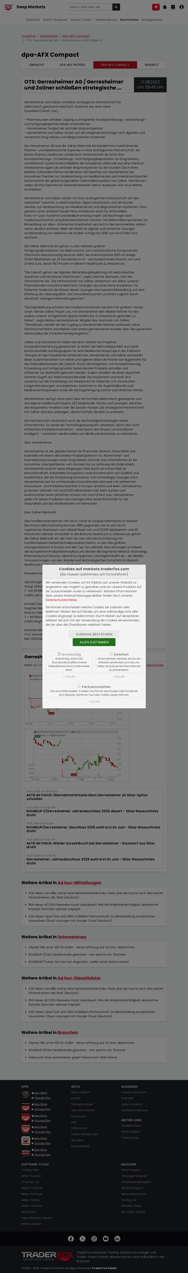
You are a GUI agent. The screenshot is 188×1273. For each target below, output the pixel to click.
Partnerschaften (96, 687)
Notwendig (71, 654)
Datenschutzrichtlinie (61, 600)
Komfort (121, 654)
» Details (69, 677)
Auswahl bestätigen (94, 634)
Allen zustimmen (94, 642)
